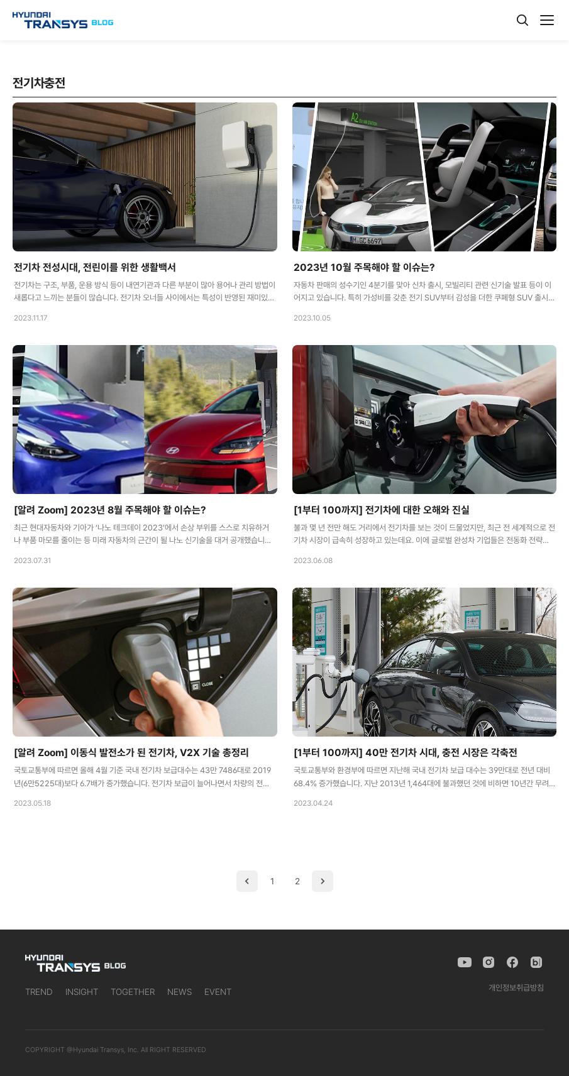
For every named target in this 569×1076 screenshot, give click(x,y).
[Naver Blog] (536, 962)
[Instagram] (488, 962)
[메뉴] (547, 20)
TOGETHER (133, 992)
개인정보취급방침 (516, 987)
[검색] (522, 20)
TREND (39, 992)
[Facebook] (512, 962)
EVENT (217, 992)
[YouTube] (464, 962)
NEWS (179, 992)
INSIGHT (81, 992)
